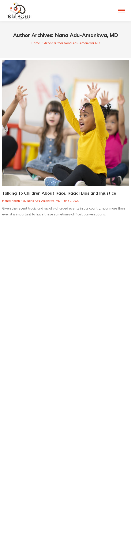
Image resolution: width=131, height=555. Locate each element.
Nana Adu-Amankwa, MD (86, 35)
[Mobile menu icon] (121, 10)
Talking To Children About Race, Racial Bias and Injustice (59, 193)
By (41, 200)
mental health (11, 200)
